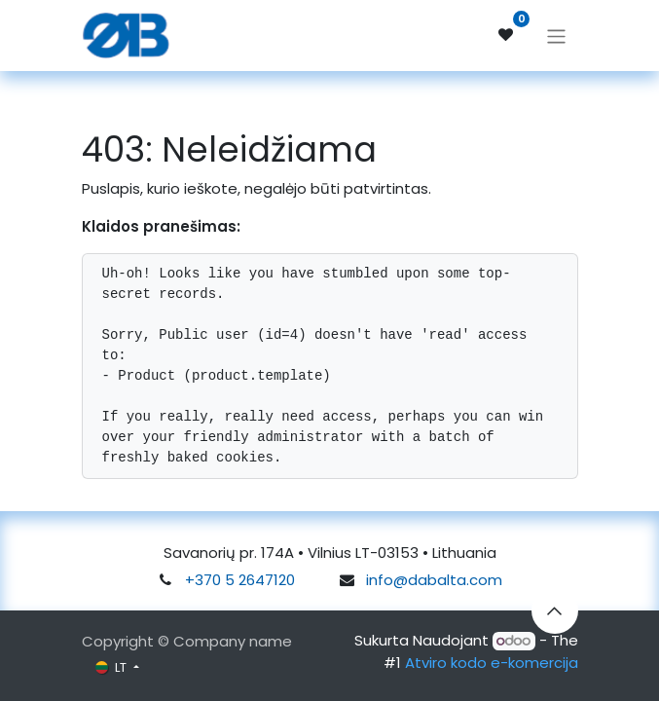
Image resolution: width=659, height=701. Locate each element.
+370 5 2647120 (240, 580)
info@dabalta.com (434, 580)
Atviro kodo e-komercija (491, 662)
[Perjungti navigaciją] (556, 35)
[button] (554, 610)
